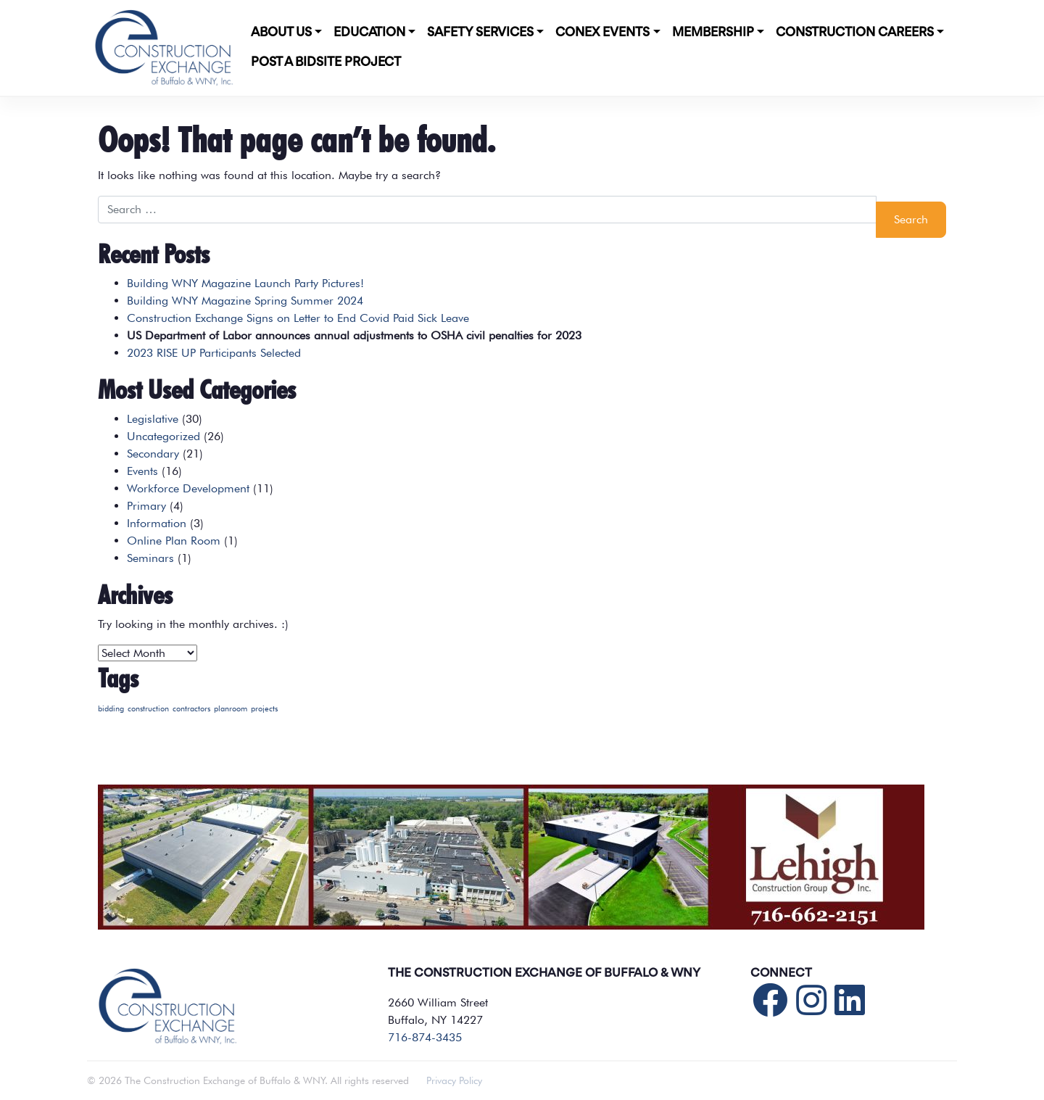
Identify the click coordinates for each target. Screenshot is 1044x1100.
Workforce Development (188, 488)
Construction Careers (855, 32)
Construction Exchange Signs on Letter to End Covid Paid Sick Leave (298, 318)
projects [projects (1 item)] (264, 709)
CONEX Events (602, 32)
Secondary (153, 453)
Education (369, 32)
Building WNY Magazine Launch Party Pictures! (245, 283)
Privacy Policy (454, 1080)
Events (142, 471)
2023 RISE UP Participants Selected (214, 353)
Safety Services (480, 32)
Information (156, 523)
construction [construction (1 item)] (148, 709)
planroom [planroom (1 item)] (230, 709)
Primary (146, 506)
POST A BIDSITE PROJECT (326, 62)
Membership (713, 32)
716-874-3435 (425, 1037)
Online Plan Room (173, 540)
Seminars (150, 558)
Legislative (152, 419)
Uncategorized (163, 436)
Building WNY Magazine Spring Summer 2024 (245, 300)
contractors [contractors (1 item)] (191, 709)
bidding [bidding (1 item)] (111, 709)
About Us (281, 32)
